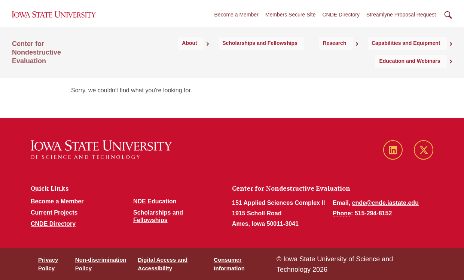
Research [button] (275, 58)
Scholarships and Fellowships (211, 58)
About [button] (150, 58)
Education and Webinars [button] (416, 58)
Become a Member (236, 22)
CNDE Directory (341, 22)
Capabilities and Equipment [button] (336, 58)
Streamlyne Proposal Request (401, 22)
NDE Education (155, 201)
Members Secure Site (290, 22)
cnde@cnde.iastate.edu (385, 203)
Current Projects (54, 212)
